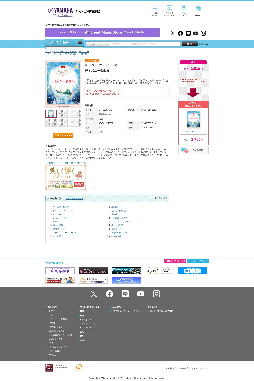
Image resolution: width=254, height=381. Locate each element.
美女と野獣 (58, 225)
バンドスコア (55, 351)
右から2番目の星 (118, 211)
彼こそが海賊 (117, 225)
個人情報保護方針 (183, 368)
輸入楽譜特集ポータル (89, 307)
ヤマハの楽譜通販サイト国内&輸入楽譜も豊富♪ (102, 32)
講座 (82, 336)
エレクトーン (55, 315)
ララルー (57, 222)
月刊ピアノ (86, 320)
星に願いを (116, 207)
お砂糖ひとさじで (119, 218)
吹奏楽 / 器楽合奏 (56, 331)
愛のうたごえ (117, 229)
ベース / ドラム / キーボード (61, 347)
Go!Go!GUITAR (88, 328)
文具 (82, 332)
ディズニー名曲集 (190, 131)
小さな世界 (116, 236)
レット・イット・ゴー (63, 211)
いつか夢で (58, 236)
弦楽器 (52, 323)
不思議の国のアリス (120, 232)
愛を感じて (116, 214)
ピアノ (52, 311)
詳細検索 (203, 44)
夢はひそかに (59, 229)
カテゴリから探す (59, 42)
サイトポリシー (201, 368)
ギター (52, 343)
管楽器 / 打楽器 (55, 327)
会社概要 (168, 368)
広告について (118, 307)
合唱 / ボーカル (55, 339)
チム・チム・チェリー (121, 222)
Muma (83, 340)
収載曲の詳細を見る (74, 199)
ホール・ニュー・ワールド (65, 232)
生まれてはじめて (61, 207)
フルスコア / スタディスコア (61, 335)
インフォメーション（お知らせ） (126, 311)
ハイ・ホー (58, 214)
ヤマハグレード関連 (58, 319)
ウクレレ (53, 355)
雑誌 (82, 315)
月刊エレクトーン (89, 324)
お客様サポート (154, 307)
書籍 (82, 311)
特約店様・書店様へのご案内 (160, 311)
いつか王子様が (60, 218)
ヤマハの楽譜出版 (73, 12)
